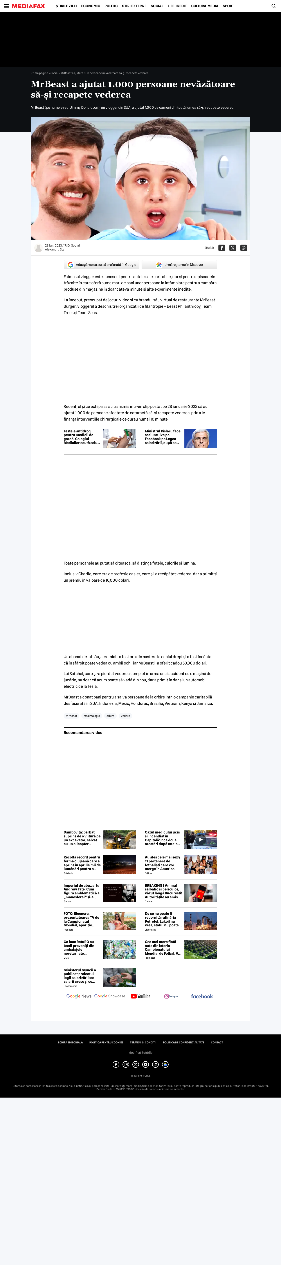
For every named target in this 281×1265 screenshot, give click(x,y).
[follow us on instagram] (171, 996)
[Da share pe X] (232, 248)
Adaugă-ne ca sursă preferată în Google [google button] (101, 264)
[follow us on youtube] (140, 996)
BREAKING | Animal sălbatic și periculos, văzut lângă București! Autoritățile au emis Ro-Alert (163, 891)
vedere (125, 716)
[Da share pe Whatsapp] (243, 248)
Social (157, 6)
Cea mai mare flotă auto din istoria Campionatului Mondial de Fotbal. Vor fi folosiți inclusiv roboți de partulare (163, 947)
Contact (217, 1042)
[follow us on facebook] (202, 996)
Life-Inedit (177, 6)
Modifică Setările (140, 1052)
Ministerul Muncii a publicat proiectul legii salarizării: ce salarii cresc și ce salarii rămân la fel (80, 976)
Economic (90, 6)
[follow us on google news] (79, 996)
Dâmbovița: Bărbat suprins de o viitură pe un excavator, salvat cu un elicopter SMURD (82, 838)
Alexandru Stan (55, 249)
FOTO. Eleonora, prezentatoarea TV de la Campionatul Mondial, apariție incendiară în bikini (81, 919)
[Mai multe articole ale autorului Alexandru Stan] (38, 247)
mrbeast (71, 716)
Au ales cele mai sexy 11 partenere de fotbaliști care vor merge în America (162, 863)
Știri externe (134, 6)
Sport (228, 6)
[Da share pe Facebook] (221, 248)
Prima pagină (39, 73)
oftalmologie (92, 716)
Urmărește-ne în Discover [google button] (179, 264)
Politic (111, 6)
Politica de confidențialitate (183, 1042)
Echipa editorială (70, 1042)
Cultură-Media (204, 6)
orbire (110, 716)
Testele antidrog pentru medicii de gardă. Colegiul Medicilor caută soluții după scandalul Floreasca (82, 437)
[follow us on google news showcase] (109, 996)
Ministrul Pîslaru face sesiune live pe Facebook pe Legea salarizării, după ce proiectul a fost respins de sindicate (162, 437)
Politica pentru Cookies (106, 1042)
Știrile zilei (66, 6)
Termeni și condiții (143, 1042)
